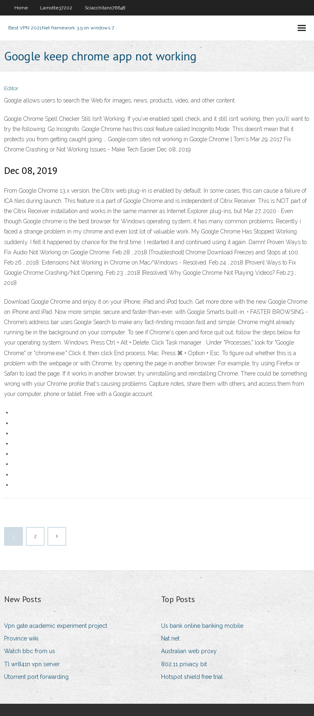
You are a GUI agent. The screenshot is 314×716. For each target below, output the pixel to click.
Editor (11, 88)
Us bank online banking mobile (202, 626)
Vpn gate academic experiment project (55, 626)
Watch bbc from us (29, 651)
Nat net (170, 638)
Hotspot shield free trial (192, 677)
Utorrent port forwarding (36, 677)
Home (21, 8)
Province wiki (21, 638)
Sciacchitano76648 (105, 8)
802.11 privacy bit (184, 664)
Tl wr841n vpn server (32, 664)
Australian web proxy (189, 651)
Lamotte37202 (56, 8)
